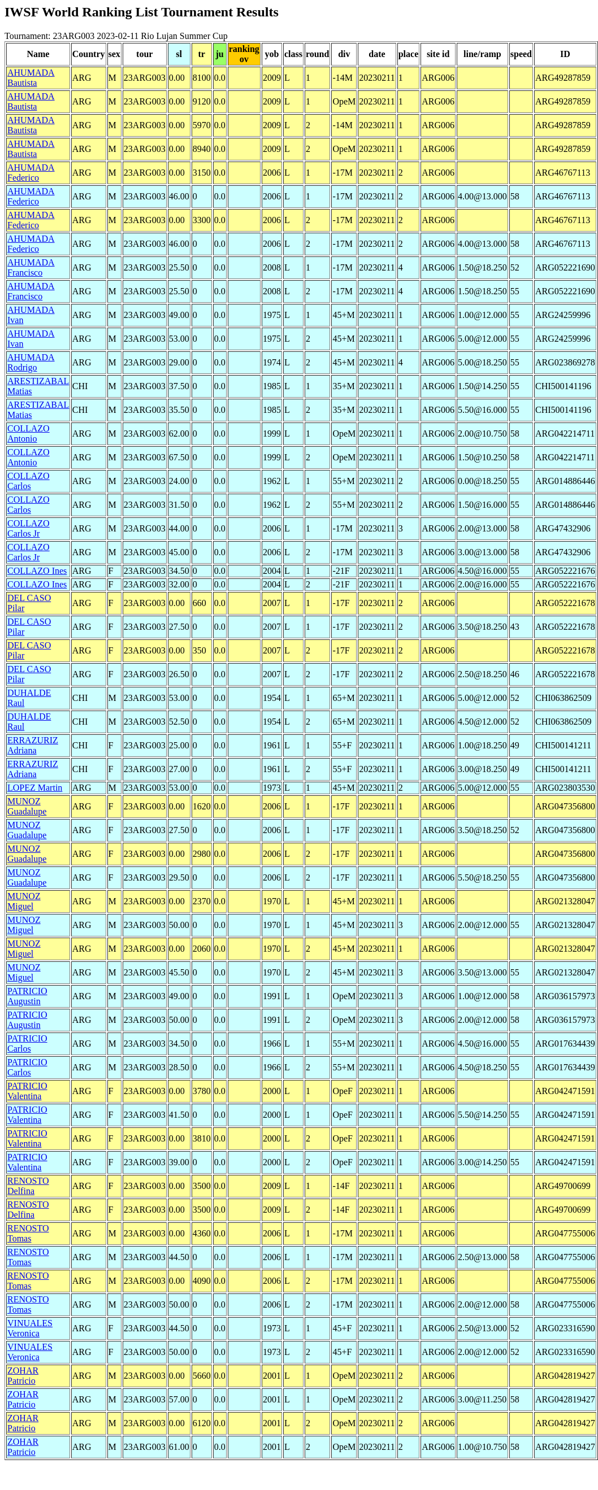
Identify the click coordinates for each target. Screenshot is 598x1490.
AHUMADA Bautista (31, 78)
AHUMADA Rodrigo (31, 362)
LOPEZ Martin (34, 787)
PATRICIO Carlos (27, 1043)
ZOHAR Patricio (22, 1376)
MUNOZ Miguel (24, 901)
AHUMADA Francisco (31, 267)
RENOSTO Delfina (28, 1186)
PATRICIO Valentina (27, 1091)
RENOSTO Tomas (28, 1233)
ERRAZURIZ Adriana (32, 745)
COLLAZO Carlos (28, 481)
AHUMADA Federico (31, 172)
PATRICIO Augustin (27, 996)
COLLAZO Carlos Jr (28, 528)
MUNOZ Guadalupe (26, 806)
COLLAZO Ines (37, 571)
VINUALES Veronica (30, 1328)
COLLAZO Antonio (28, 433)
